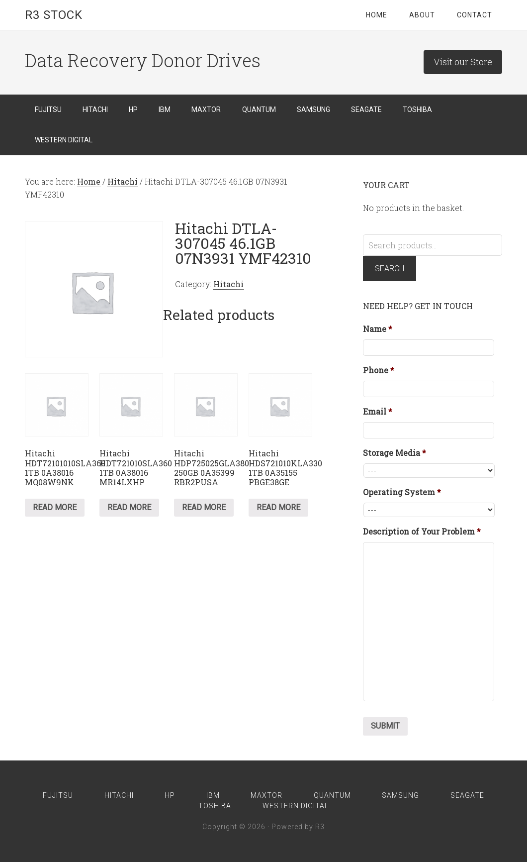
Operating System (402, 492)
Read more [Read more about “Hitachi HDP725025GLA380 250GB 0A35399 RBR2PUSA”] (204, 507)
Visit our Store (463, 62)
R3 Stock (54, 15)
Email (377, 412)
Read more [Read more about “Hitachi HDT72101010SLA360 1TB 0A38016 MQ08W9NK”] (55, 507)
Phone (378, 370)
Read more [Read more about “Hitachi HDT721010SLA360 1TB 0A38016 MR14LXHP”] (129, 507)
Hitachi (122, 181)
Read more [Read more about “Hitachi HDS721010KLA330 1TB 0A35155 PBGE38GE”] (278, 507)
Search (389, 268)
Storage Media (394, 453)
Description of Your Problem (422, 532)
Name (377, 329)
